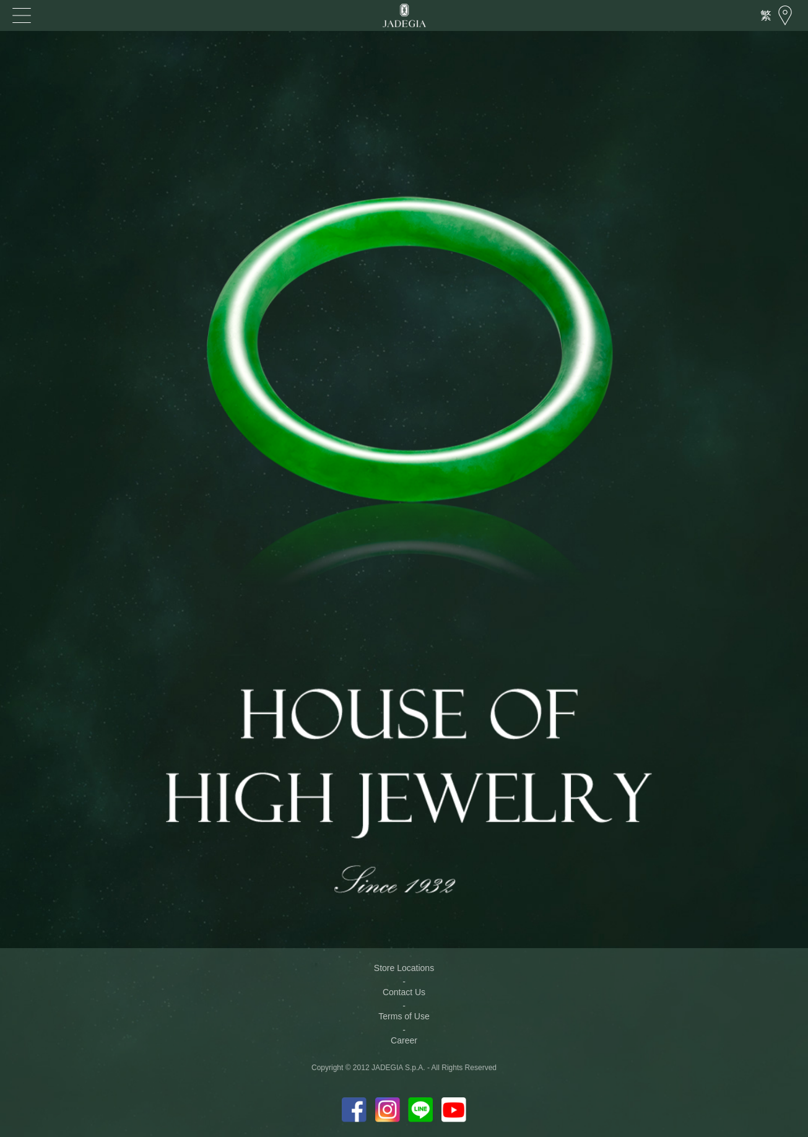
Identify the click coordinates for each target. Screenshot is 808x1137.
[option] (404, 371)
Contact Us (404, 992)
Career (404, 1040)
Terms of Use (403, 1016)
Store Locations (404, 968)
